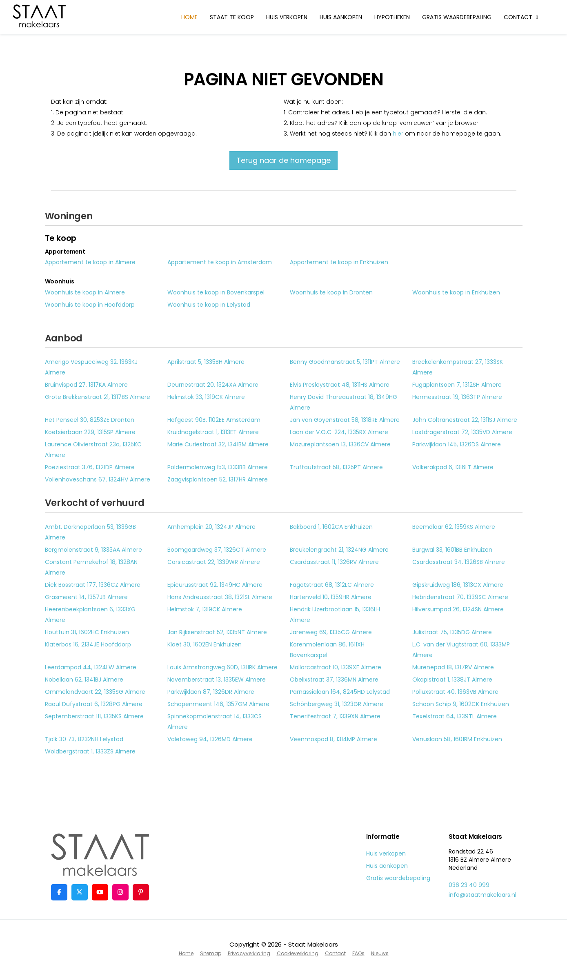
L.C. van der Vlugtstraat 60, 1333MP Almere (461, 649)
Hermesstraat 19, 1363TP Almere (457, 397)
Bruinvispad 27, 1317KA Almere (86, 385)
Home (189, 17)
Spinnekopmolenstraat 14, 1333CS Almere (214, 721)
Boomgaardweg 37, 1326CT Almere (216, 550)
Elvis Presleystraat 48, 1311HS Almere (339, 385)
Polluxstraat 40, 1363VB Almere (455, 692)
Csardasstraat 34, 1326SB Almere (458, 562)
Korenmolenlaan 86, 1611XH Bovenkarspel (327, 649)
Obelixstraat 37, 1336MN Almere (334, 679)
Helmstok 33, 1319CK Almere (206, 397)
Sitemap (210, 953)
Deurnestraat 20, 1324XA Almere (212, 385)
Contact (522, 17)
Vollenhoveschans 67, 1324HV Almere (97, 479)
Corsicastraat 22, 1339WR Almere (213, 562)
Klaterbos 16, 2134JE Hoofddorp (88, 644)
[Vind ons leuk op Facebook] (59, 892)
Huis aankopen (341, 17)
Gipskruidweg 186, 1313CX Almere (457, 585)
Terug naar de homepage (283, 160)
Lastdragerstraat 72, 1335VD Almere (462, 432)
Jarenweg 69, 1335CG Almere (331, 632)
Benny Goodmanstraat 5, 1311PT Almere (345, 362)
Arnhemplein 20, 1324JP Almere (211, 527)
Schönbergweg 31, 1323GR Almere (336, 704)
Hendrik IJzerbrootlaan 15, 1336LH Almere (335, 614)
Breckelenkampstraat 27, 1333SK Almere (457, 367)
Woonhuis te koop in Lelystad (208, 305)
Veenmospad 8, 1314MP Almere (333, 739)
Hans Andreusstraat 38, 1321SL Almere (219, 597)
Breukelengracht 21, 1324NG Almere (339, 550)
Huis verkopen (286, 17)
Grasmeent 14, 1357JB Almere (86, 597)
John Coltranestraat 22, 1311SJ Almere (464, 420)
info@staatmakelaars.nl (482, 895)
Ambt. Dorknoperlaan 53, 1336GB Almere (90, 532)
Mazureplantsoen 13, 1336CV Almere (340, 444)
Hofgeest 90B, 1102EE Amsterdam (213, 420)
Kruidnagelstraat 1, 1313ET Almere (213, 432)
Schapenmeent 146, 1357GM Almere (218, 704)
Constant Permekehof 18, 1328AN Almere (91, 567)
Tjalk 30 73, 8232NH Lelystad (84, 739)
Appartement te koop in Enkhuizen (339, 262)
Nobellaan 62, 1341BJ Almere (84, 679)
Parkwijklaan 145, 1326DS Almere (456, 444)
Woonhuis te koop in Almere (85, 292)
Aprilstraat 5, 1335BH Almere (206, 362)
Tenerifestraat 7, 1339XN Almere (335, 716)
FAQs (358, 953)
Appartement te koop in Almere (90, 262)
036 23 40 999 (469, 885)
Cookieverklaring (297, 953)
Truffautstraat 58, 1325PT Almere (336, 467)
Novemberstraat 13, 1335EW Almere (216, 679)
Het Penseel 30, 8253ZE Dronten (89, 420)
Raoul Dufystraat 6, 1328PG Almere (93, 704)
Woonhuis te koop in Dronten (331, 292)
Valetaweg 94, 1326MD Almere (210, 739)
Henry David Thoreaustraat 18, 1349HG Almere (343, 402)
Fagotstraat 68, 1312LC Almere (332, 585)
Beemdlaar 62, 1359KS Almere (453, 527)
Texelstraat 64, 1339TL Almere (454, 716)
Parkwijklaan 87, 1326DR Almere (210, 692)
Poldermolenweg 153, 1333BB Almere (217, 467)
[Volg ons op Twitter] (79, 892)
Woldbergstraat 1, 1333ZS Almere (90, 751)
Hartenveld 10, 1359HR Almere (330, 597)
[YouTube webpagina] (100, 892)
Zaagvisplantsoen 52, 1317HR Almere (217, 479)
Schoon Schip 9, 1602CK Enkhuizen (460, 704)
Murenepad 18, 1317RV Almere (453, 667)
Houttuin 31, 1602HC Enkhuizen (87, 632)
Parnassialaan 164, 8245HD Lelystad (340, 692)
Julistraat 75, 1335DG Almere (452, 632)
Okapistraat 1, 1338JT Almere (452, 679)
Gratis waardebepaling (456, 17)
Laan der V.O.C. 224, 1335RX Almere (339, 432)
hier (398, 133)
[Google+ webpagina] (120, 892)
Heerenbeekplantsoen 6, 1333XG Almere (90, 614)
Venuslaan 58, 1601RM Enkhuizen (457, 739)
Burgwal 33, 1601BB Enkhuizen (452, 550)
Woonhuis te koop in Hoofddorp (90, 305)
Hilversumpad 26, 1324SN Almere (458, 609)
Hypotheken (392, 17)
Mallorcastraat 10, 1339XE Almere (335, 667)
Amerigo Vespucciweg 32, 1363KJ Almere (91, 367)
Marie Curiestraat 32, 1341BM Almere (218, 444)
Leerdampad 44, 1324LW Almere (90, 667)
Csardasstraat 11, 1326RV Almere (334, 562)
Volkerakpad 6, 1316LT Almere (453, 467)
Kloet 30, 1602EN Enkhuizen (204, 644)
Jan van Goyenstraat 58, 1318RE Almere (345, 420)
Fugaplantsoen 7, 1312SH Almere (457, 385)
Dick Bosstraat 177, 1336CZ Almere (92, 585)
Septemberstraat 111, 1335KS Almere (94, 716)
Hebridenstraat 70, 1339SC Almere (460, 597)
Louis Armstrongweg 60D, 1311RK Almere (222, 667)
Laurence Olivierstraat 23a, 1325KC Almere (93, 449)
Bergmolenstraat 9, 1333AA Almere (93, 550)
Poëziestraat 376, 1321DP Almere (90, 467)
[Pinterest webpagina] (141, 892)
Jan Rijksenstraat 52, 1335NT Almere (217, 632)
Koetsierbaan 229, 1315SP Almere (90, 432)
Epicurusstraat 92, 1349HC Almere (214, 585)
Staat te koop (232, 17)
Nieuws (380, 953)
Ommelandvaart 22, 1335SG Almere (95, 692)
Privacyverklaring (249, 953)
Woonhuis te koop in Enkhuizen (456, 292)
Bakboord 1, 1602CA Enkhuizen (331, 527)
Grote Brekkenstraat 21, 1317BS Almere (97, 397)
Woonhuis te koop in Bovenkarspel (216, 292)
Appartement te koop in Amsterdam (219, 262)
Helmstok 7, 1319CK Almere (204, 609)
